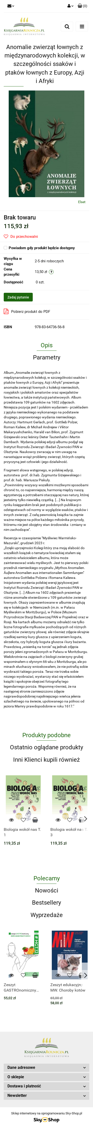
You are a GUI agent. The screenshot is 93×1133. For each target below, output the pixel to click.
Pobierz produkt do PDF (27, 311)
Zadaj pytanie (18, 297)
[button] (82, 6)
